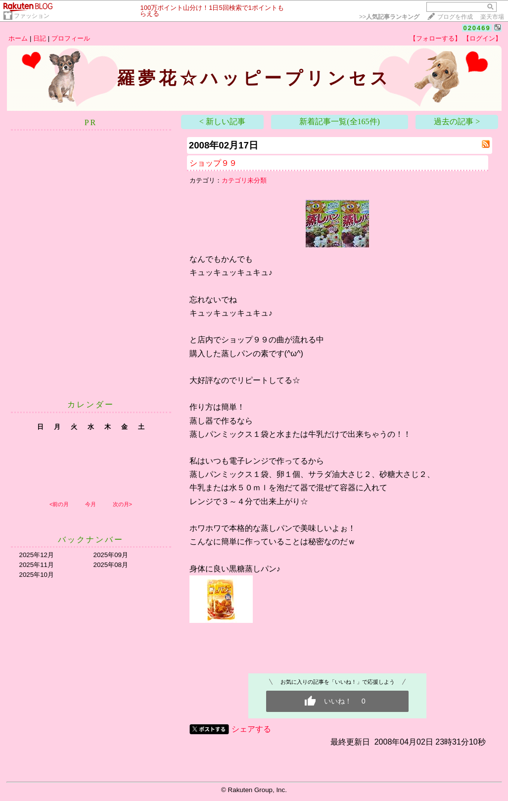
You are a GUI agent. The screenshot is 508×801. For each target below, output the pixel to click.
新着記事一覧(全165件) (339, 121)
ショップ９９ (213, 163)
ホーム (18, 38)
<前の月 (59, 504)
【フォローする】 (435, 38)
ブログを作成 (455, 16)
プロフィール (70, 38)
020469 (476, 28)
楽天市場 (492, 16)
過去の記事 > (457, 121)
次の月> (122, 504)
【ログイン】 (482, 38)
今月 (90, 504)
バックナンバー (91, 539)
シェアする (251, 729)
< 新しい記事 (222, 121)
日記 (39, 38)
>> (389, 16)
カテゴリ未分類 (244, 180)
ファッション (31, 15)
